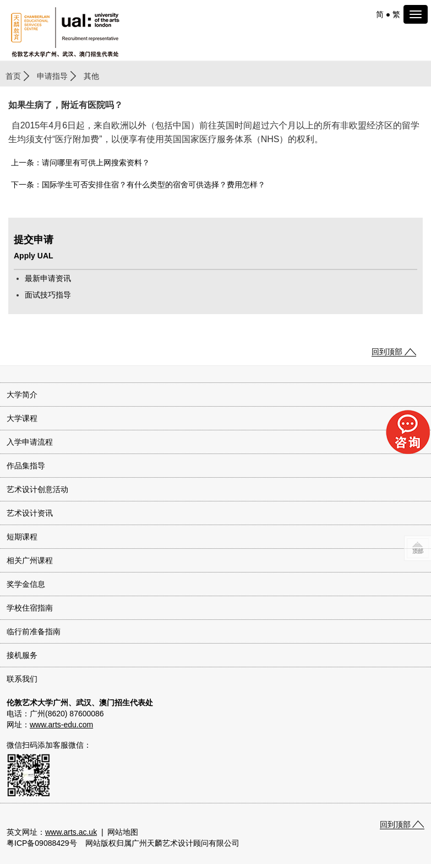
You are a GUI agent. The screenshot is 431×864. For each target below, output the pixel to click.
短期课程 (22, 536)
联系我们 (22, 678)
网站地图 (122, 832)
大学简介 (22, 394)
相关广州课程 (30, 560)
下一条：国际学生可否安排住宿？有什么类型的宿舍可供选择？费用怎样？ (138, 184)
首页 (13, 76)
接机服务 (22, 655)
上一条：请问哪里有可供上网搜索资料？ (80, 162)
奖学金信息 (26, 584)
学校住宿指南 (30, 607)
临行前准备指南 (34, 631)
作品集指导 (26, 465)
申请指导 (52, 76)
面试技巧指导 (48, 294)
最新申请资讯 (48, 278)
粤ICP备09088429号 (42, 843)
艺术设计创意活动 (37, 489)
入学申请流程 (30, 442)
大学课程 (22, 418)
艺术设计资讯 (30, 513)
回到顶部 (387, 351)
